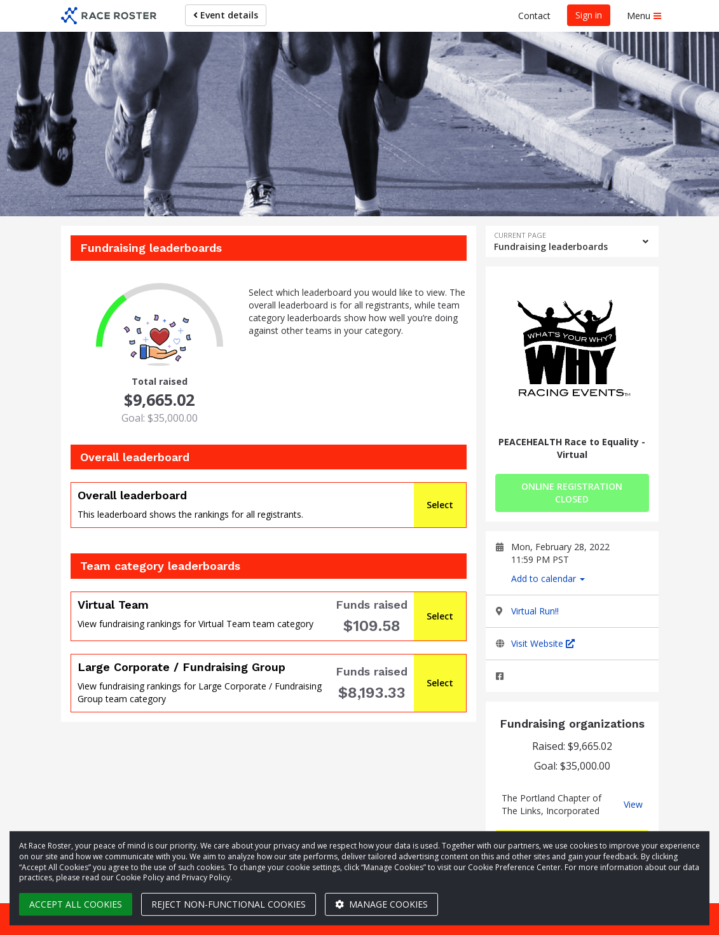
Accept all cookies (75, 904)
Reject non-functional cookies (228, 904)
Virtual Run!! (535, 611)
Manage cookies (381, 904)
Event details (225, 15)
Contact (534, 16)
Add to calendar (548, 578)
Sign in (588, 15)
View (633, 804)
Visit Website (543, 643)
